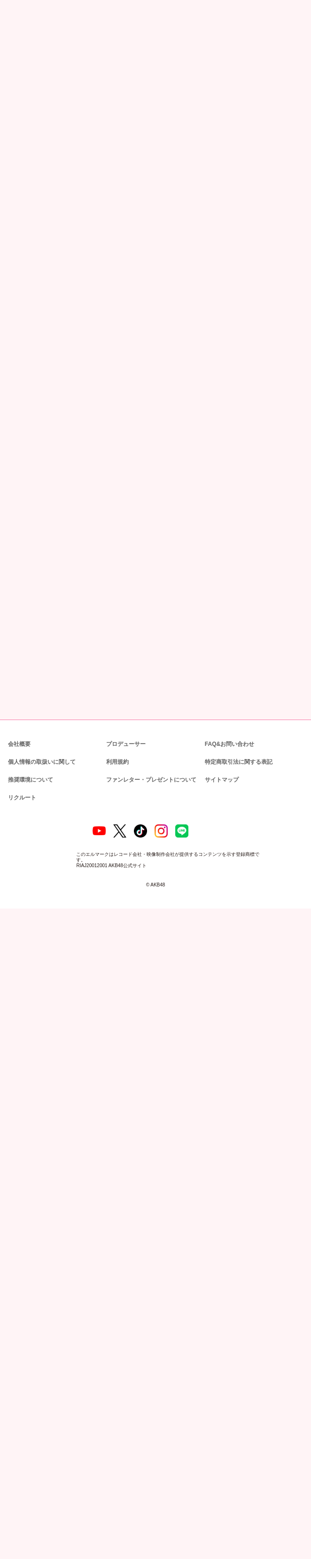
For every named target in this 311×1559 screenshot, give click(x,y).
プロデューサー (124, 1393)
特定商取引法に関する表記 (238, 1411)
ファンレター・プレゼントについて (146, 1429)
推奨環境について (29, 1429)
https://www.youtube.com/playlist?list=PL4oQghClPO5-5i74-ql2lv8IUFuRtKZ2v (97, 401)
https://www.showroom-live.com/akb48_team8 (132, 485)
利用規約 (117, 1411)
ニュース (34, 48)
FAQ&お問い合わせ (229, 1393)
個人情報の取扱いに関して (41, 1411)
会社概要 (19, 1393)
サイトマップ (220, 1429)
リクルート (20, 1446)
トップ (12, 48)
